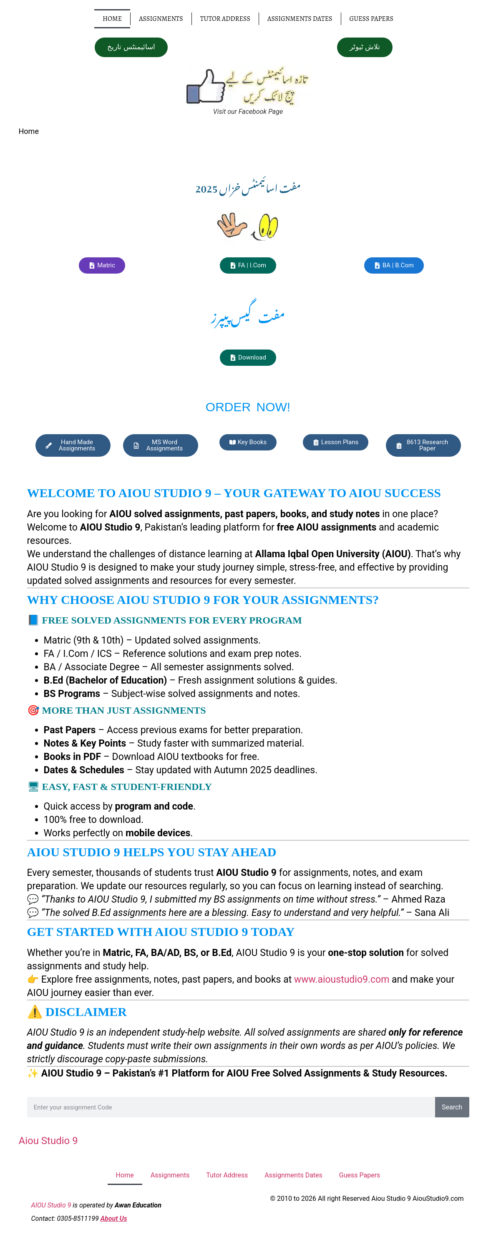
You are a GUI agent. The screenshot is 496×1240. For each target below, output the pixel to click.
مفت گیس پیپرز (248, 314)
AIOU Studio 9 (51, 1205)
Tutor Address (225, 18)
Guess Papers (371, 18)
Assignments (161, 18)
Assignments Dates (299, 18)
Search (452, 1107)
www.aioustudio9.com (342, 979)
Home (112, 18)
